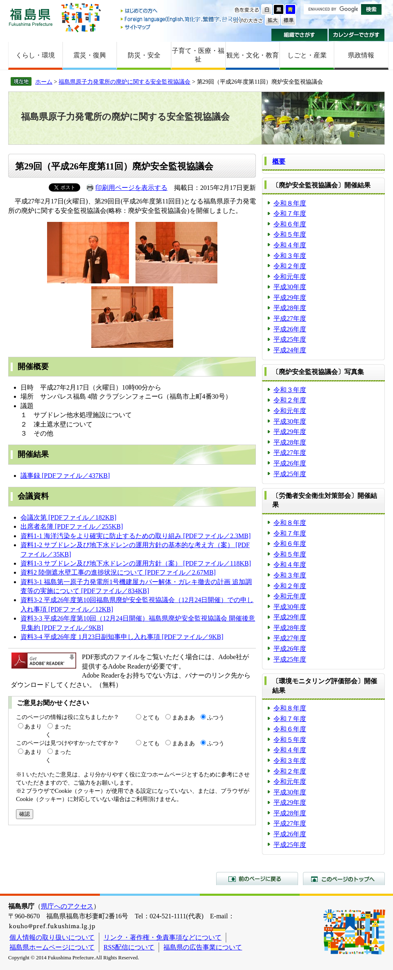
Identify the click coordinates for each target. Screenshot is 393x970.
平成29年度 (289, 297)
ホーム (43, 81)
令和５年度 (289, 234)
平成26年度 (289, 329)
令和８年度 (289, 203)
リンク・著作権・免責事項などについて (162, 937)
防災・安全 (144, 55)
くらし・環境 (35, 55)
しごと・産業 (307, 55)
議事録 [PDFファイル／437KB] (65, 475)
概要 (278, 161)
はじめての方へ (181, 11)
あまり (33, 726)
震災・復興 (89, 55)
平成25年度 (289, 339)
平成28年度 (289, 307)
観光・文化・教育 (252, 55)
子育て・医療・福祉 (198, 55)
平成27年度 (289, 318)
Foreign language (181, 19)
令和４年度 (289, 245)
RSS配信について (129, 947)
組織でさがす (299, 35)
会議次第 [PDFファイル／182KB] (68, 517)
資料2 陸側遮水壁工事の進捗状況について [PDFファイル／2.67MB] (118, 572)
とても (151, 717)
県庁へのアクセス (67, 906)
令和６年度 (289, 224)
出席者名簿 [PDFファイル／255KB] (71, 526)
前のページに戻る (257, 878)
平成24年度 (289, 350)
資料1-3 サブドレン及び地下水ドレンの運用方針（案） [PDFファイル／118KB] (135, 563)
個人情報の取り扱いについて (52, 937)
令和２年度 (289, 265)
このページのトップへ (344, 878)
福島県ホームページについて (52, 947)
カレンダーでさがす (357, 35)
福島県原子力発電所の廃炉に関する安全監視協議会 (124, 81)
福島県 (30, 17)
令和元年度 (289, 276)
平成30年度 (289, 286)
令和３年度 (289, 255)
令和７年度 (289, 213)
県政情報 (361, 55)
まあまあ (183, 717)
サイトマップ (181, 27)
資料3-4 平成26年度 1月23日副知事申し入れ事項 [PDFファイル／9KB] (122, 636)
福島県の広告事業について (202, 947)
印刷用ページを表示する (131, 187)
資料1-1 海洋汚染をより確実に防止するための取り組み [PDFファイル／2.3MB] (135, 535)
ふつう (215, 717)
